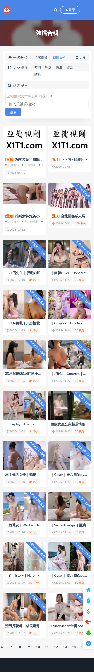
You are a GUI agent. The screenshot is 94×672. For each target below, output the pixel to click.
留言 (70, 67)
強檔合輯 (59, 57)
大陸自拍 (12, 221)
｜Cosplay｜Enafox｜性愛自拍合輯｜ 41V (37, 424)
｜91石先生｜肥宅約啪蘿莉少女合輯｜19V (38, 273)
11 (47, 647)
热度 (59, 67)
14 (74, 647)
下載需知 (29, 164)
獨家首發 (40, 57)
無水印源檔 (30, 221)
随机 (37, 74)
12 (56, 647)
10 (38, 647)
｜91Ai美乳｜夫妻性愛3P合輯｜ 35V (33, 323)
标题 (48, 67)
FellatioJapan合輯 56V (67, 626)
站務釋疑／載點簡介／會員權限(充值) (38, 159)
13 (65, 647)
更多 (80, 58)
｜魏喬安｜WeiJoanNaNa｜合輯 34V (33, 525)
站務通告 (12, 164)
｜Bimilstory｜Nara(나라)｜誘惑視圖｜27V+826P (42, 575)
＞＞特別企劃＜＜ (70, 159)
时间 (37, 67)
